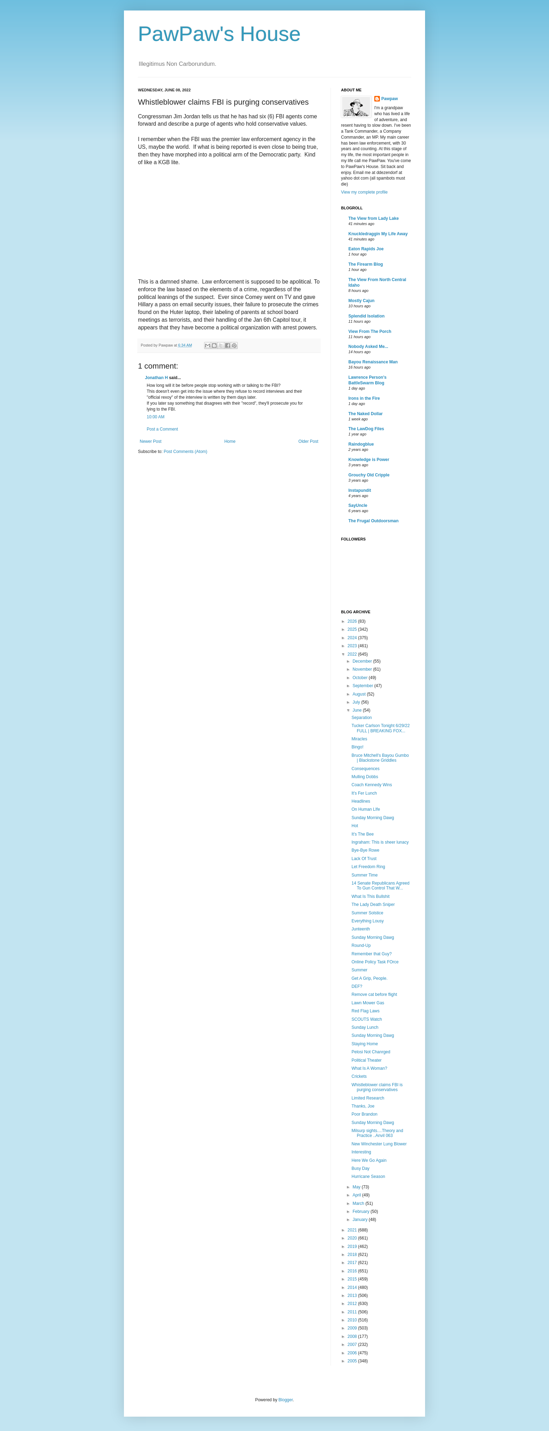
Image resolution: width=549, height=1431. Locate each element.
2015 (353, 1279)
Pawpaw (389, 98)
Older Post (308, 441)
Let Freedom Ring (368, 866)
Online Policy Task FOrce (375, 961)
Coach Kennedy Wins (372, 784)
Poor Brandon (364, 1114)
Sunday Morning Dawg (373, 817)
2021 (353, 1230)
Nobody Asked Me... (368, 346)
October (361, 677)
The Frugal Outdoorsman (373, 520)
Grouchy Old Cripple (368, 475)
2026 (353, 621)
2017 (353, 1262)
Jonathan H (156, 377)
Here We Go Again (369, 1160)
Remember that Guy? (372, 953)
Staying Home (365, 1043)
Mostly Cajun (361, 300)
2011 (353, 1312)
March (359, 1203)
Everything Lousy (368, 921)
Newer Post (150, 441)
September (363, 685)
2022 (353, 654)
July (357, 702)
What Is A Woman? (369, 1068)
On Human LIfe (366, 809)
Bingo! (357, 747)
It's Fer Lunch (364, 793)
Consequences (366, 768)
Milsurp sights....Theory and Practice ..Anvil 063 (377, 1133)
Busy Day (360, 1168)
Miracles (359, 739)
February (361, 1211)
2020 (353, 1238)
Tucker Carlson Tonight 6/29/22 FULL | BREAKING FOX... (381, 728)
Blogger (285, 1399)
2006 (353, 1352)
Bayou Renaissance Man (373, 362)
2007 (353, 1344)
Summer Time (365, 875)
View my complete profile (364, 192)
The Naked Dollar (365, 413)
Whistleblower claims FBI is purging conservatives (377, 1087)
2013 (353, 1295)
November (363, 669)
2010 (353, 1320)
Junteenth (361, 929)
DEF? (357, 986)
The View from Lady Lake (373, 218)
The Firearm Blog (365, 264)
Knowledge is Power (368, 459)
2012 (353, 1303)
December (363, 661)
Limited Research (368, 1098)
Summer (359, 970)
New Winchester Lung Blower (379, 1144)
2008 (353, 1336)
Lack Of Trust (364, 858)
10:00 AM (156, 416)
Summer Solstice (367, 912)
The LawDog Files (366, 428)
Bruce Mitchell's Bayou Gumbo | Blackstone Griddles (380, 758)
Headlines (361, 801)
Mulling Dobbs (365, 776)
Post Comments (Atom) (185, 451)
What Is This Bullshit (370, 896)
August (360, 694)
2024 (353, 637)
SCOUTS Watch (367, 1019)
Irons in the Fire (364, 398)
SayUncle (357, 505)
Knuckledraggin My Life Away (378, 233)
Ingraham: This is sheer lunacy (380, 842)
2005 (353, 1361)
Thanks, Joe (363, 1106)
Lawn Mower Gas (368, 1002)
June (358, 710)
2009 (353, 1328)
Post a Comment (162, 429)
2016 (353, 1271)
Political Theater (367, 1060)
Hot (355, 825)
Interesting (361, 1152)
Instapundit (359, 490)
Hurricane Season (368, 1176)
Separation (362, 717)
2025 (353, 629)
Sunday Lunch (365, 1027)
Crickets (359, 1076)
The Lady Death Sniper (373, 904)
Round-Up (361, 945)
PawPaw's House (219, 34)
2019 (353, 1246)
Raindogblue (361, 444)
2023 (353, 645)
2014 (353, 1287)
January (361, 1219)
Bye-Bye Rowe (365, 850)
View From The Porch (369, 331)
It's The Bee (363, 834)
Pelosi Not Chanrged (371, 1051)
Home (230, 441)
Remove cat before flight (374, 994)
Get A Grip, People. (370, 978)
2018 (353, 1254)
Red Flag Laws (366, 1010)
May (357, 1187)
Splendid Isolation (366, 316)
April (357, 1195)
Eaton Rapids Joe (366, 248)
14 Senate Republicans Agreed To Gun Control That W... (380, 886)
